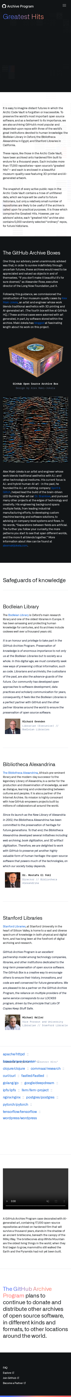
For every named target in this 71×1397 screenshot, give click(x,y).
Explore (8, 1372)
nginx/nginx (11, 1096)
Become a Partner (14, 1383)
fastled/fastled (32, 1074)
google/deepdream (39, 1081)
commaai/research (46, 1067)
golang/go (11, 1081)
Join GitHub (11, 1377)
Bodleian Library (18, 615)
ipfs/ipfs (9, 1088)
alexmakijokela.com (15, 545)
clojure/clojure (14, 1067)
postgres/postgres (40, 1096)
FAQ (5, 1367)
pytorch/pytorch (15, 1103)
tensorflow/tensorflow (20, 1110)
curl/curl (9, 1074)
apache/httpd (14, 1052)
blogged (39, 322)
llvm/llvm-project (35, 1088)
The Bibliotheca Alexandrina (20, 772)
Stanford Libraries (14, 926)
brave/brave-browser (19, 1060)
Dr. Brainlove (43, 496)
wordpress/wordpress (20, 1116)
